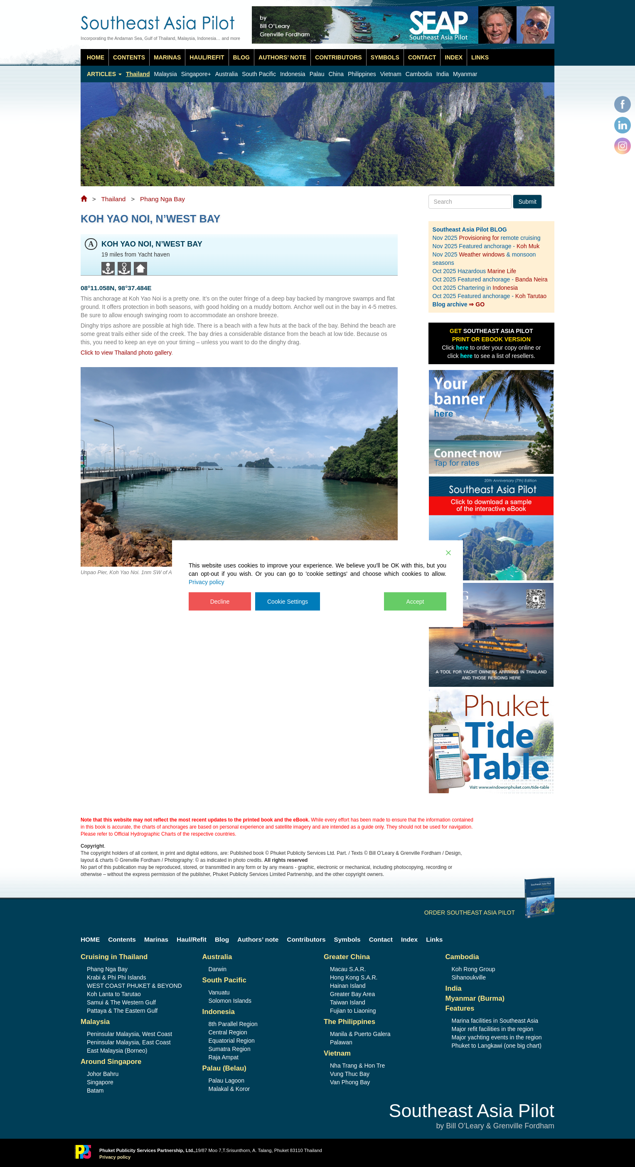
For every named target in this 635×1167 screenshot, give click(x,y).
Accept (415, 601)
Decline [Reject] (220, 601)
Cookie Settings (287, 601)
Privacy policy (206, 581)
